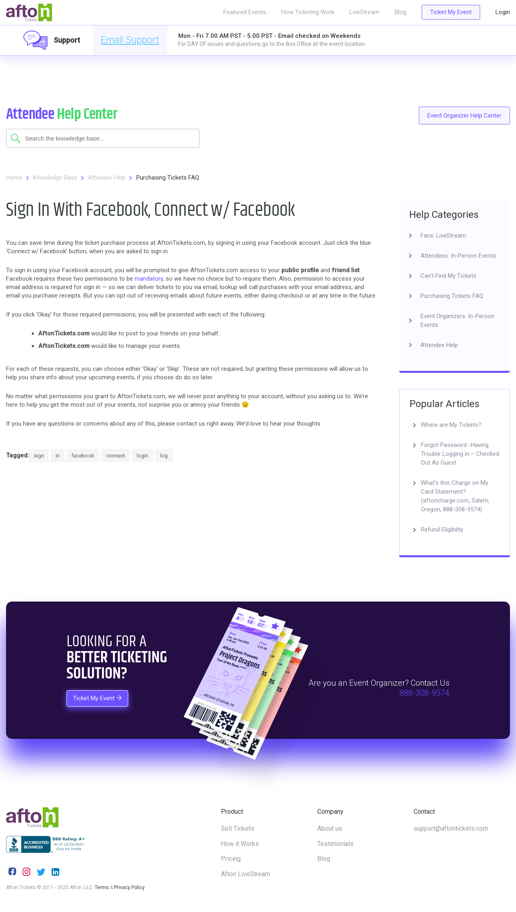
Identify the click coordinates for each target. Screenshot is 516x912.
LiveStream (364, 12)
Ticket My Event (451, 12)
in (58, 456)
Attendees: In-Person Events (458, 255)
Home (14, 177)
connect (115, 456)
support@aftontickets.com (451, 828)
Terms (102, 887)
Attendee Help (106, 177)
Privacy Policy (129, 887)
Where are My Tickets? (451, 424)
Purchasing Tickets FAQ (167, 177)
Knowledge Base (55, 177)
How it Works (240, 844)
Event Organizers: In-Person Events (457, 320)
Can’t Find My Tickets (448, 275)
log (164, 456)
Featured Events (244, 12)
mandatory (149, 278)
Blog (400, 12)
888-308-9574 (424, 693)
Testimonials (335, 844)
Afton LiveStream (245, 874)
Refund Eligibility (442, 529)
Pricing (231, 858)
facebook (82, 456)
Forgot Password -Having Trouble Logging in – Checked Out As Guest (460, 453)
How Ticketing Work (307, 12)
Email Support (130, 39)
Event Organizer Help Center (464, 115)
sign (39, 456)
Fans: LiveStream (443, 235)
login (142, 456)
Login (502, 12)
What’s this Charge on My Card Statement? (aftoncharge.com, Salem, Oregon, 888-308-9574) (455, 496)
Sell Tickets (237, 828)
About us (329, 828)
